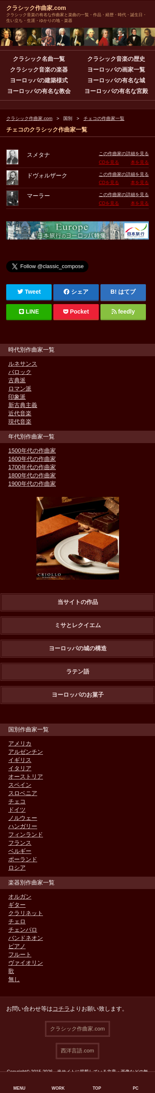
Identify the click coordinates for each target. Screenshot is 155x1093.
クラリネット (25, 913)
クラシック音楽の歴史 (116, 58)
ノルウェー (22, 818)
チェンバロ (22, 929)
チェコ (17, 801)
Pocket (76, 311)
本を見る (140, 162)
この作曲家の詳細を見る (124, 153)
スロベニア (22, 793)
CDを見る (109, 162)
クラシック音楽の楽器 (39, 69)
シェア (76, 291)
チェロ (17, 921)
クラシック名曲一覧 (39, 58)
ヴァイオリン (25, 962)
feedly (123, 311)
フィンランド (25, 834)
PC (135, 1088)
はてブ (127, 291)
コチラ (61, 1008)
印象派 (17, 396)
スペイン (19, 784)
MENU (19, 1088)
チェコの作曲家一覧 (103, 118)
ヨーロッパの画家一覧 (116, 69)
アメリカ (19, 743)
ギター (17, 904)
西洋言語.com (77, 1050)
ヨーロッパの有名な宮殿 (116, 91)
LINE (29, 311)
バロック (19, 372)
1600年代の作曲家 (32, 458)
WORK (58, 1088)
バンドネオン (25, 938)
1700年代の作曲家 (32, 467)
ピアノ (17, 946)
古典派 (17, 380)
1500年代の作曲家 (32, 450)
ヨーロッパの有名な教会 (39, 91)
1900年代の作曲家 (32, 483)
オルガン (19, 896)
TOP (97, 1088)
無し (14, 979)
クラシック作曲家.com (36, 8)
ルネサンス (22, 363)
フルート (19, 954)
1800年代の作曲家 (32, 475)
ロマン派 (19, 388)
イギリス (19, 760)
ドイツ (17, 809)
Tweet (29, 291)
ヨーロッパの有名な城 (116, 80)
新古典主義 (22, 405)
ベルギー (19, 851)
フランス (19, 842)
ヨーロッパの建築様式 (39, 80)
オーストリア (25, 776)
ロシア (17, 867)
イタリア (19, 768)
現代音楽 (19, 421)
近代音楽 (19, 413)
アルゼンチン (25, 751)
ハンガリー (22, 826)
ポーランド (22, 859)
